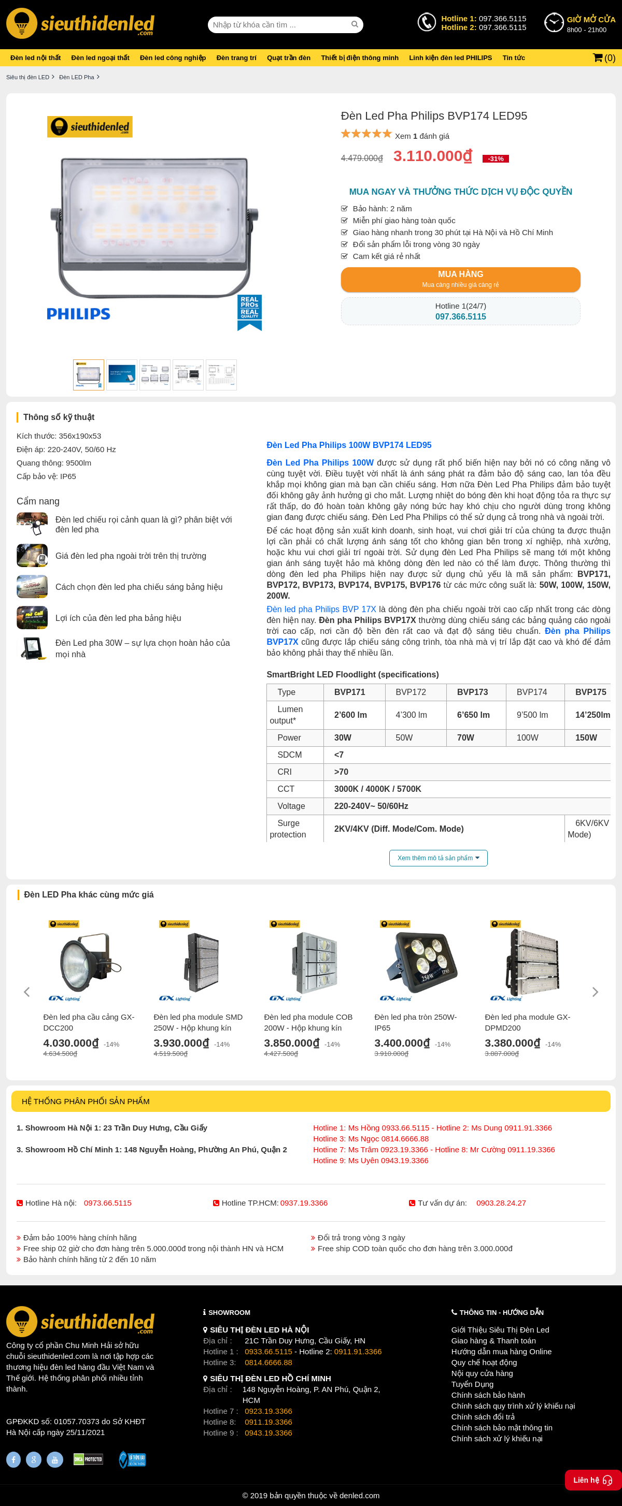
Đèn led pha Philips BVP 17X (321, 609)
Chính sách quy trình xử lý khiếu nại (513, 1405)
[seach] (356, 24)
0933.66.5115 (268, 1351)
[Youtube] (55, 1460)
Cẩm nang (38, 501)
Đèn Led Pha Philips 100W (320, 462)
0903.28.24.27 (501, 1202)
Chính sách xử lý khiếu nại (497, 1438)
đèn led (63, 1367)
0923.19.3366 (268, 1411)
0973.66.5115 (108, 1202)
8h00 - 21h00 (591, 24)
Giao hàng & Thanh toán (493, 1340)
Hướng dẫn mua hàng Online (501, 1351)
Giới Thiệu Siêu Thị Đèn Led (500, 1329)
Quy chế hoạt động (484, 1362)
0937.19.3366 (304, 1202)
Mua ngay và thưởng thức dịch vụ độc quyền (461, 192)
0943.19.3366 (268, 1432)
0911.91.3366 (358, 1351)
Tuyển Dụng (472, 1384)
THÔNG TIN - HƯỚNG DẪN (502, 1312)
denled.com (360, 1495)
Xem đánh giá (422, 136)
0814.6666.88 (268, 1362)
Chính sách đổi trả (483, 1416)
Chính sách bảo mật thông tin (502, 1427)
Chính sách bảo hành (488, 1395)
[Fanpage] (13, 1460)
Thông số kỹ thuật (58, 417)
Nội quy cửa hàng (482, 1373)
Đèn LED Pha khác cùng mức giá (89, 894)
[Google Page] (33, 1460)
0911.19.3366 (268, 1421)
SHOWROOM (229, 1312)
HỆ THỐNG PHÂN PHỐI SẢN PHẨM (86, 1101)
